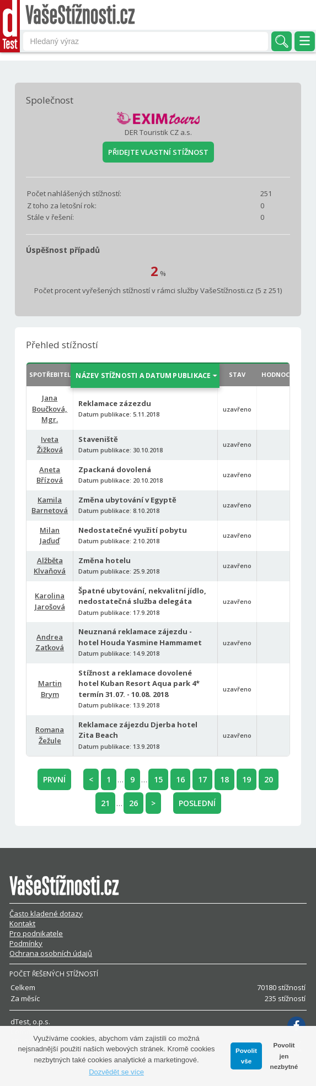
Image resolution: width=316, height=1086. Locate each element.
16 (180, 779)
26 (133, 803)
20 (268, 779)
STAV (237, 374)
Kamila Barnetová (49, 505)
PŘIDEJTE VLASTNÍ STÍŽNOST (158, 152)
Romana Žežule (49, 735)
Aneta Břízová (49, 474)
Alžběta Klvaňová (50, 565)
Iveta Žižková (50, 444)
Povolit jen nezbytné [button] (284, 1055)
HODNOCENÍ (280, 374)
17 (202, 779)
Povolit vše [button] (246, 1056)
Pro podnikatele (36, 933)
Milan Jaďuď (50, 535)
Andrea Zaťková (49, 642)
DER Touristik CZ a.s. (158, 132)
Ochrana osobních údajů (50, 953)
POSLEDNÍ (197, 803)
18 (224, 779)
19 (246, 779)
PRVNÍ (54, 779)
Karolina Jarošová (50, 601)
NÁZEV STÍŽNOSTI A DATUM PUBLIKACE (143, 375)
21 (105, 803)
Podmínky (25, 943)
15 (158, 779)
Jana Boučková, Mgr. (49, 408)
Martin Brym (50, 688)
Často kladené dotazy (46, 913)
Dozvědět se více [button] (116, 1072)
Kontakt (22, 923)
